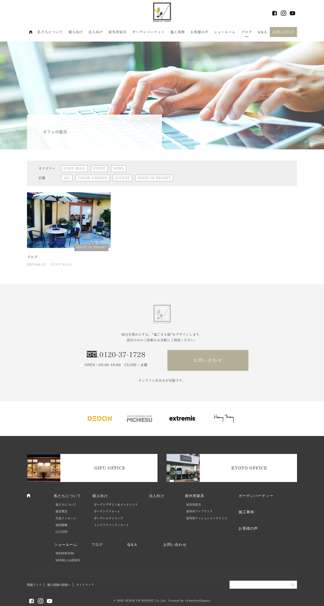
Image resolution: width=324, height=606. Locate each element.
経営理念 (61, 511)
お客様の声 (199, 32)
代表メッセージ (66, 518)
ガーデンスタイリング (108, 518)
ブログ (246, 32)
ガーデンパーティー (148, 32)
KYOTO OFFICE (249, 467)
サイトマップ (85, 584)
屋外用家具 (117, 32)
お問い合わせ (283, 32)
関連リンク (34, 584)
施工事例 (177, 32)
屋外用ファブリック (199, 511)
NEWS (118, 168)
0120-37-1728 (122, 354)
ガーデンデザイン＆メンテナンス (116, 504)
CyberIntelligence (197, 600)
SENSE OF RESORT (154, 177)
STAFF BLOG (74, 168)
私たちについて (50, 32)
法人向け (95, 32)
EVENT (99, 168)
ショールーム (225, 32)
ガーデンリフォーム (107, 511)
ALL (66, 177)
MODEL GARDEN (68, 560)
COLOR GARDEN (92, 177)
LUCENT (122, 177)
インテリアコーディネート (111, 525)
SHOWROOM (65, 553)
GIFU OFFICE (110, 467)
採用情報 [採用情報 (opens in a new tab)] (61, 525)
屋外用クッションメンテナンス (206, 518)
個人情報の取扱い (59, 584)
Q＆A (262, 32)
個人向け (75, 32)
